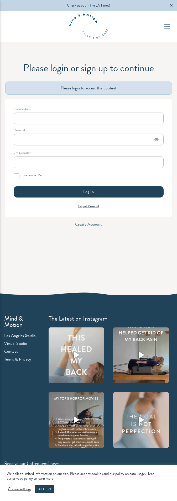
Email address (22, 109)
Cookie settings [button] (19, 489)
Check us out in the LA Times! (88, 5)
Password (19, 130)
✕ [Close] (171, 5)
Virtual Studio (15, 343)
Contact (11, 351)
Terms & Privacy (17, 359)
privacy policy (22, 478)
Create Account (88, 224)
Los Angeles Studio (20, 335)
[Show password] (156, 139)
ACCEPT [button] (44, 489)
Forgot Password (88, 206)
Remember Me (27, 176)
